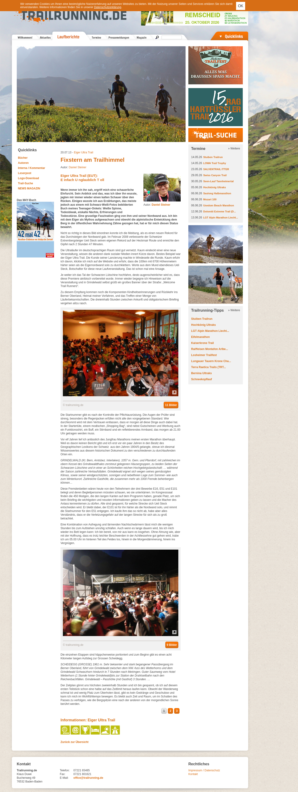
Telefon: (65, 770)
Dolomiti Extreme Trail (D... (219, 211)
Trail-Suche (25, 183)
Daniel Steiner (77, 167)
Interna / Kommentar (31, 168)
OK (240, 6)
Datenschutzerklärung (107, 7)
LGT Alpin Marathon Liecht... (220, 217)
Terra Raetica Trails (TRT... (208, 367)
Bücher (22, 157)
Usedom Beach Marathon (218, 205)
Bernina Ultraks (201, 373)
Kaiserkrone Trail (202, 343)
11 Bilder (171, 405)
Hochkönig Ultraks (214, 187)
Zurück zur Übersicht (74, 742)
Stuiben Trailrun (213, 157)
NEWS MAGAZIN (29, 188)
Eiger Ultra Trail (83, 152)
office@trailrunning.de (88, 777)
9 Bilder (172, 645)
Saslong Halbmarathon (217, 193)
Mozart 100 (210, 199)
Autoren (23, 163)
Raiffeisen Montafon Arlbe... (209, 349)
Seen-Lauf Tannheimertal (218, 181)
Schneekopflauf (201, 379)
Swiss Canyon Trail (215, 175)
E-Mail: (64, 777)
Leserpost (24, 173)
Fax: (62, 774)
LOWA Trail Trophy (214, 163)
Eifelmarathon (200, 337)
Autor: (156, 204)
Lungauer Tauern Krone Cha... (211, 361)
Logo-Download (28, 178)
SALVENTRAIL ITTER (216, 169)
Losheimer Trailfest (204, 355)
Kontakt (193, 774)
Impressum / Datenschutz (204, 770)
